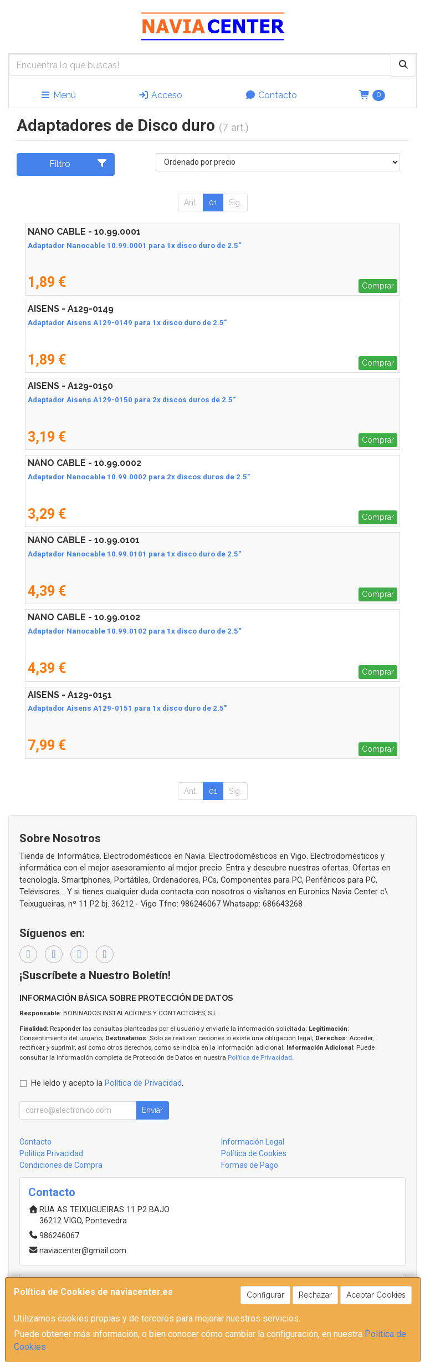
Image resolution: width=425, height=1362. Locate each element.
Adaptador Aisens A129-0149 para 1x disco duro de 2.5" (127, 322)
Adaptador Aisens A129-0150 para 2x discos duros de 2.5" (131, 400)
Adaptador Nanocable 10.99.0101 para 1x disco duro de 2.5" (134, 554)
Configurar (265, 1294)
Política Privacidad (51, 1153)
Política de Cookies (253, 1153)
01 (213, 202)
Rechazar (315, 1294)
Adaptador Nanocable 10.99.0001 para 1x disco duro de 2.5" (134, 245)
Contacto (271, 95)
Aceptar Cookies (376, 1294)
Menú (58, 95)
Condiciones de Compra (61, 1165)
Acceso (160, 95)
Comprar (378, 285)
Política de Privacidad (260, 1057)
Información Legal (252, 1141)
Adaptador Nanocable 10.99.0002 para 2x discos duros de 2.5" (139, 477)
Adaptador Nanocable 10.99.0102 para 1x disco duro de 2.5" (134, 631)
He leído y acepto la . (107, 1083)
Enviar (152, 1110)
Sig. (235, 202)
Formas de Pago (249, 1165)
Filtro (78, 163)
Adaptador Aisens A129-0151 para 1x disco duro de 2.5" (127, 708)
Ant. (190, 202)
